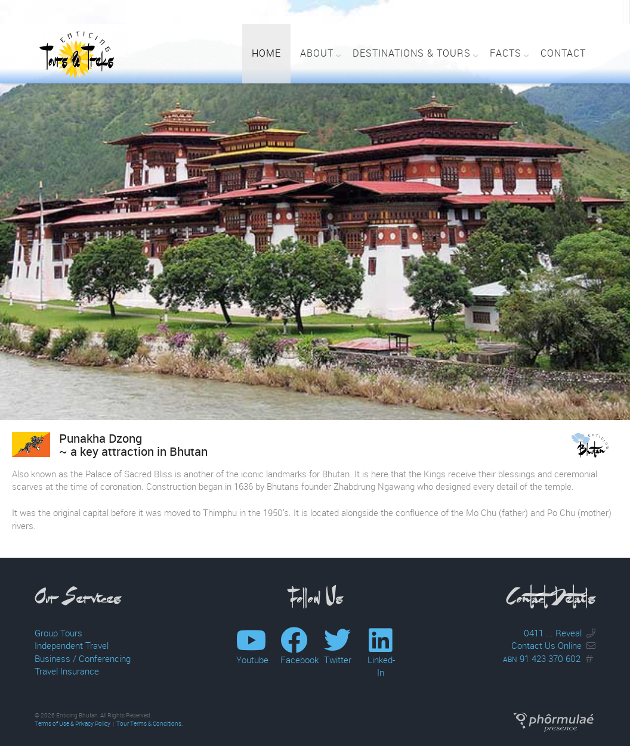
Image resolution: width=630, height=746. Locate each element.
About (316, 53)
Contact (563, 53)
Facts (505, 53)
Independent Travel (72, 645)
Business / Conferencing (83, 658)
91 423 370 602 (541, 658)
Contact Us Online (546, 645)
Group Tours (58, 633)
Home (266, 53)
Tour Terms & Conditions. (149, 724)
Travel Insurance (67, 671)
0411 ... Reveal (553, 633)
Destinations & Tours (412, 53)
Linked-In (381, 659)
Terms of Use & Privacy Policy (72, 724)
